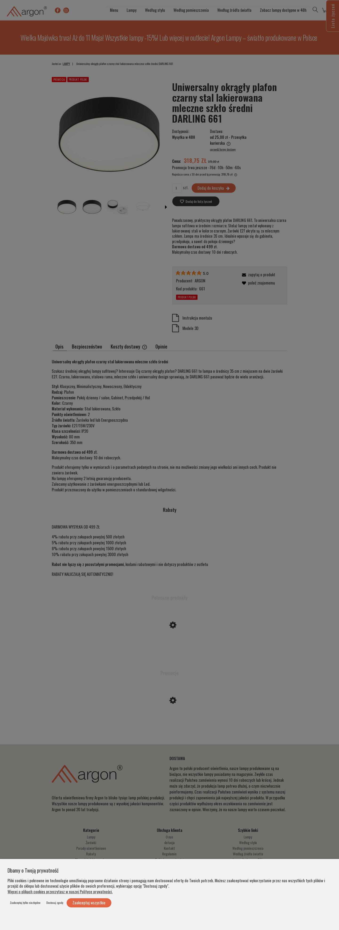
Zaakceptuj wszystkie (89, 903)
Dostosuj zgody (54, 903)
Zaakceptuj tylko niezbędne (25, 903)
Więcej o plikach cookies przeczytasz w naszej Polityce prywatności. (60, 891)
